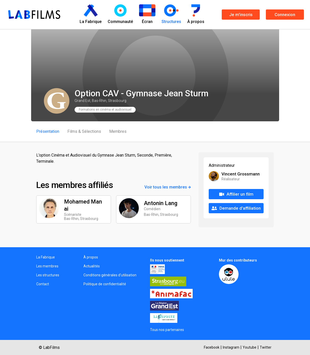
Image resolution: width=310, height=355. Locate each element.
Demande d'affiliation (236, 208)
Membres (118, 131)
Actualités (91, 266)
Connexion (285, 14)
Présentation (47, 131)
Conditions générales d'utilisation (110, 275)
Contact (42, 284)
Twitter (265, 347)
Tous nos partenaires (167, 330)
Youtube (249, 347)
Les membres (47, 266)
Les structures (47, 275)
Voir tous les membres (167, 187)
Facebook (211, 347)
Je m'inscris (241, 14)
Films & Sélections (84, 131)
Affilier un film (236, 194)
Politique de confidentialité (104, 284)
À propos (90, 257)
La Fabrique (45, 257)
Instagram (231, 347)
